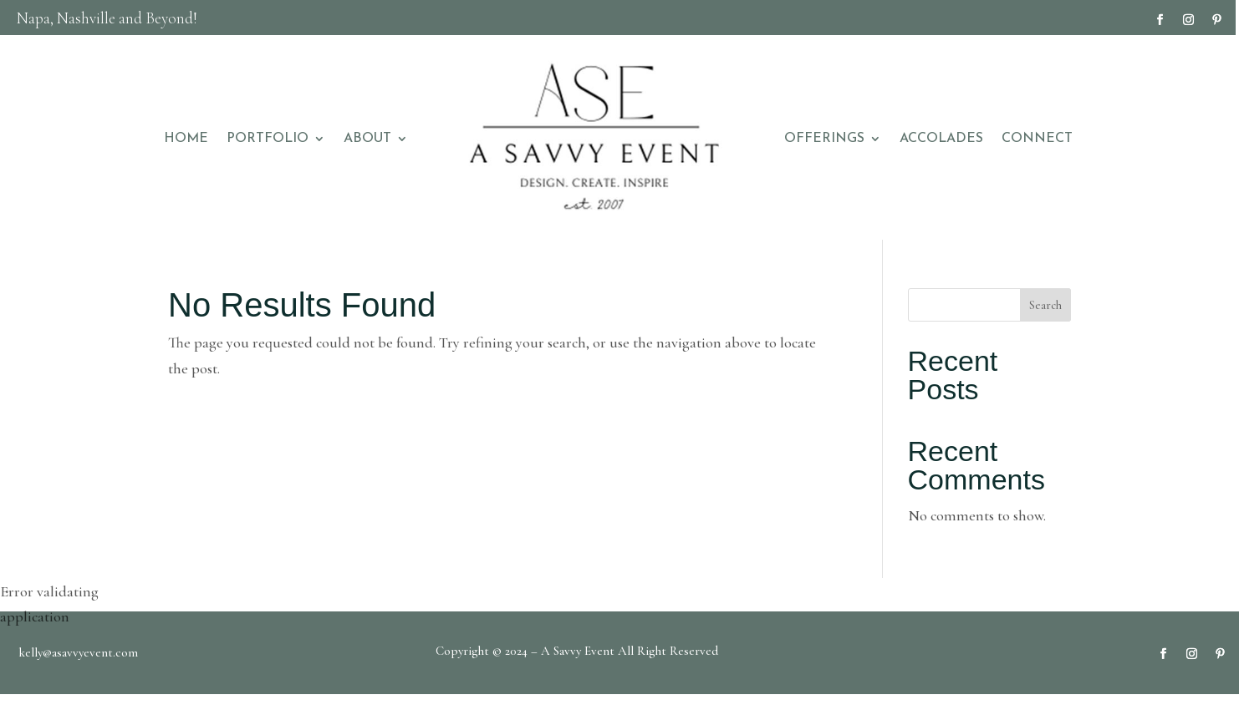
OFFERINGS (824, 138)
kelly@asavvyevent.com (78, 652)
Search (1045, 305)
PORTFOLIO (267, 138)
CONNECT (1037, 138)
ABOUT (367, 138)
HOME (186, 138)
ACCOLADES (941, 138)
